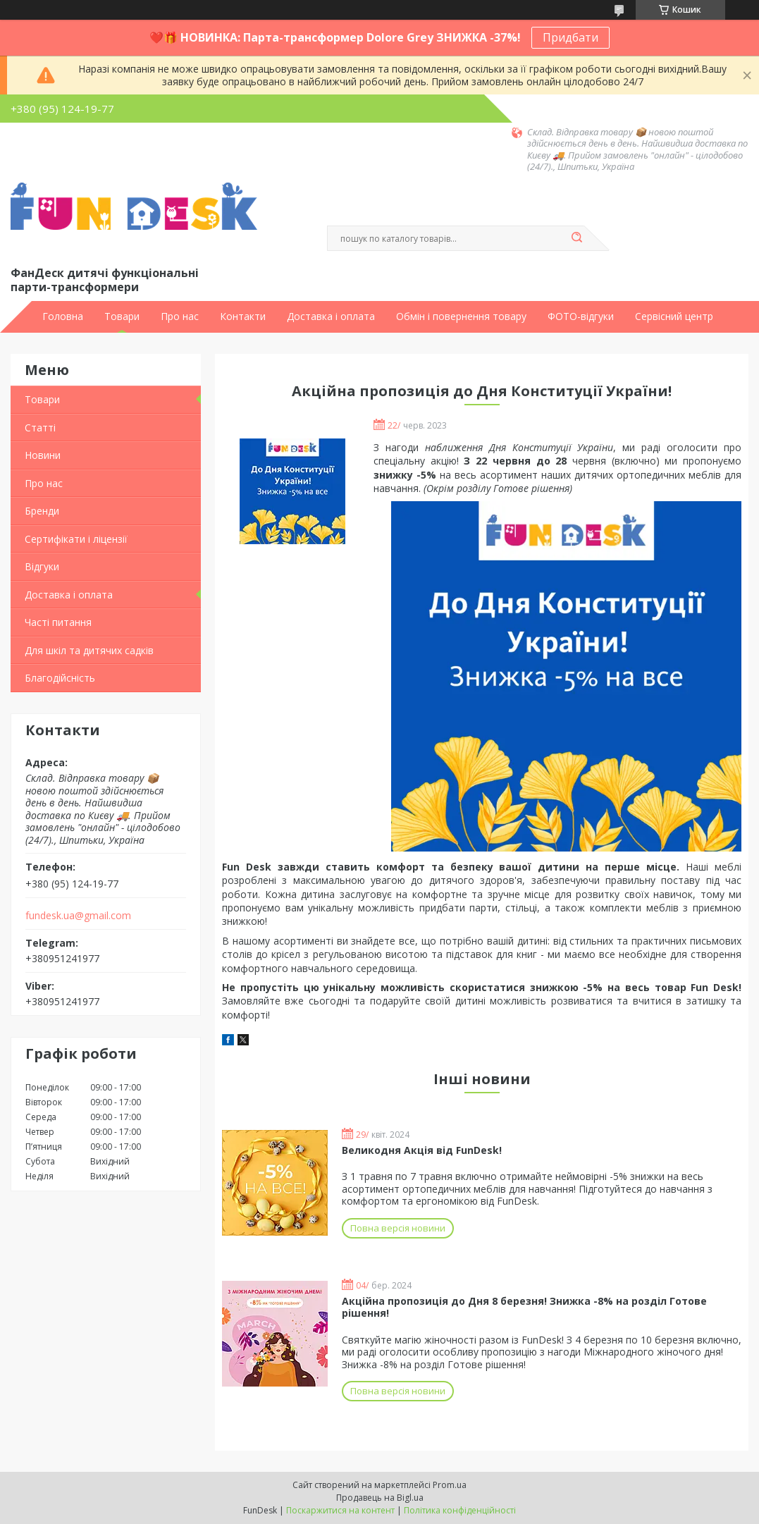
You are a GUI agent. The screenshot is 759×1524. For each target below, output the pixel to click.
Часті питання (58, 622)
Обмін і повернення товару (461, 316)
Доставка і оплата (331, 316)
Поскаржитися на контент (340, 1510)
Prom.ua (450, 1485)
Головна (62, 316)
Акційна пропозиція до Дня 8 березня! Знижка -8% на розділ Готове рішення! (524, 1307)
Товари (122, 316)
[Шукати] (577, 238)
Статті (40, 427)
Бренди (42, 510)
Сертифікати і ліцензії (76, 539)
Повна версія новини (397, 1228)
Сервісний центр (674, 316)
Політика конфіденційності (460, 1510)
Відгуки (42, 566)
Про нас (180, 316)
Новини (43, 455)
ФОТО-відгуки (581, 316)
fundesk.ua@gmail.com (78, 915)
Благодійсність (60, 677)
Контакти (243, 316)
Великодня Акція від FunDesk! (422, 1150)
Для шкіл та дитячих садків (89, 650)
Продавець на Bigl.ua (380, 1498)
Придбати (570, 37)
